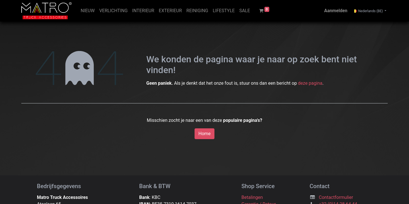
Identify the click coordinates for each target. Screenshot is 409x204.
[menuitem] (87, 10)
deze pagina (310, 83)
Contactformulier (336, 197)
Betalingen (252, 197)
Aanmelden (335, 10)
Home (204, 133)
